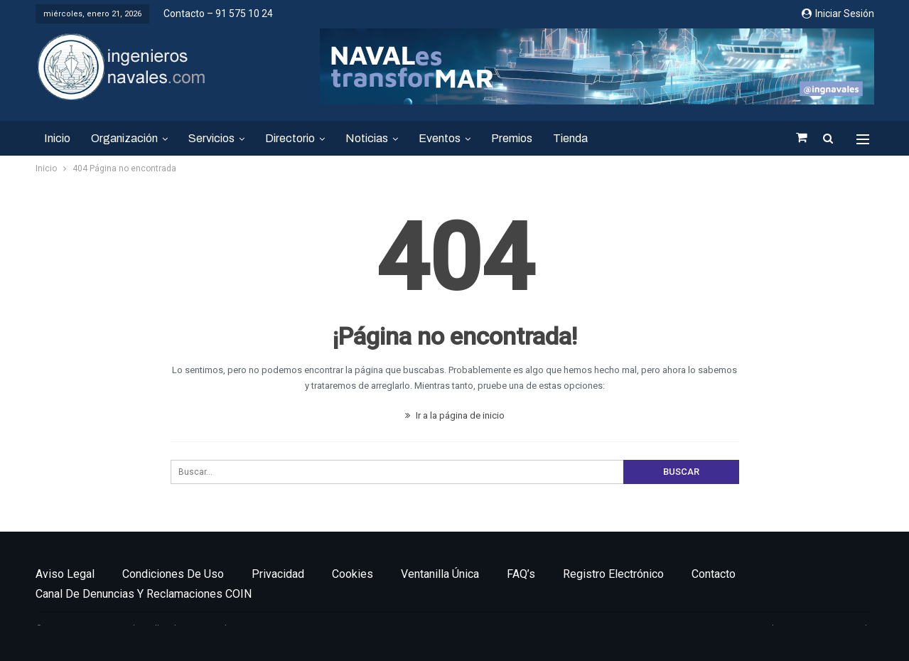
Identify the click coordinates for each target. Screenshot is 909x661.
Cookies (352, 574)
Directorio (290, 138)
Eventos (440, 138)
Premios (511, 138)
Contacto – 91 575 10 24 (218, 13)
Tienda (570, 138)
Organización (124, 138)
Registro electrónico (613, 574)
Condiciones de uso (173, 574)
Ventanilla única (440, 574)
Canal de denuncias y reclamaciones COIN (144, 594)
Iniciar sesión (838, 13)
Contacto (714, 574)
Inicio (57, 138)
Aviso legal (65, 574)
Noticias (366, 138)
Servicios (211, 138)
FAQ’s (521, 574)
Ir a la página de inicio (455, 415)
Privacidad (278, 574)
